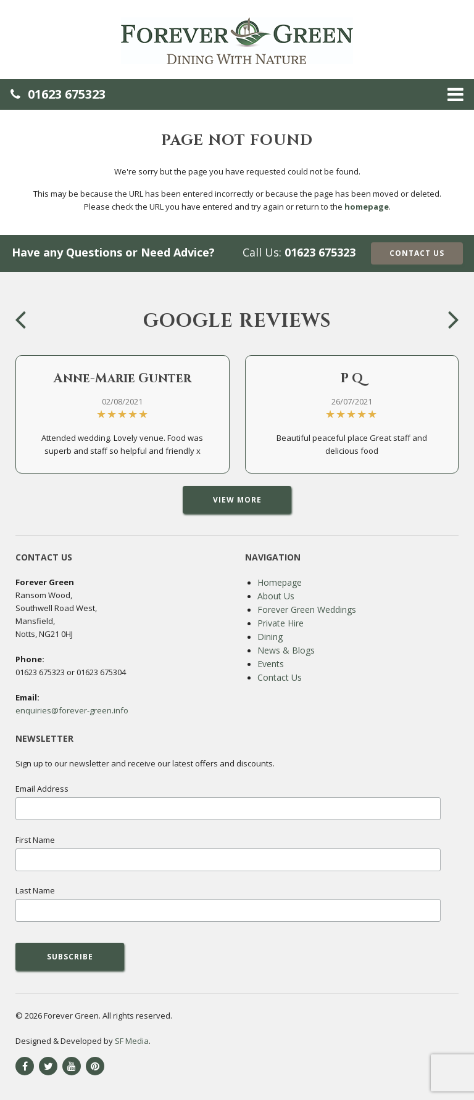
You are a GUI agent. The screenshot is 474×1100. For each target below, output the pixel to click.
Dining (270, 636)
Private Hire (280, 623)
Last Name (35, 890)
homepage (366, 206)
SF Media (132, 1040)
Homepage (279, 582)
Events (270, 664)
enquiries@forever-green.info (71, 710)
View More (237, 500)
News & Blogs (286, 650)
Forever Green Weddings (306, 609)
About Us (275, 596)
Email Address (42, 788)
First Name (35, 839)
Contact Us (416, 253)
